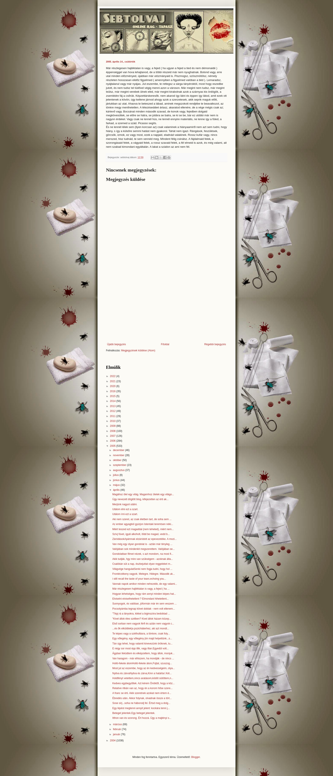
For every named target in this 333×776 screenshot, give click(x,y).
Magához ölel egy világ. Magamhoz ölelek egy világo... (143, 494)
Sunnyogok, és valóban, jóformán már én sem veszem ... (144, 603)
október (117, 460)
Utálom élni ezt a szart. (125, 509)
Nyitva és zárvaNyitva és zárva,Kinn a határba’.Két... (142, 673)
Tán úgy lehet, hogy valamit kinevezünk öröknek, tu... (142, 643)
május (116, 485)
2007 (113, 435)
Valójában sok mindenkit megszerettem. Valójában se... (143, 549)
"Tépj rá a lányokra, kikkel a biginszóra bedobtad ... (141, 613)
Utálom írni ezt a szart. (125, 514)
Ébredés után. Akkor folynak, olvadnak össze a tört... (142, 698)
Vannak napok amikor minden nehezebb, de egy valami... (144, 583)
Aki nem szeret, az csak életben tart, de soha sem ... (142, 519)
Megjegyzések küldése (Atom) (138, 350)
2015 (113, 396)
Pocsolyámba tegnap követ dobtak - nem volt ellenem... (143, 608)
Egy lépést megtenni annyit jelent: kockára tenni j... (141, 708)
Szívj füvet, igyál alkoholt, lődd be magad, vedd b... (141, 534)
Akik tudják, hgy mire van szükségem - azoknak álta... (142, 559)
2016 (113, 391)
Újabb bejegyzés (116, 344)
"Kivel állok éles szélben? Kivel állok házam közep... (141, 618)
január (117, 734)
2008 (113, 431)
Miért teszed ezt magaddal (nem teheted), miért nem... (143, 529)
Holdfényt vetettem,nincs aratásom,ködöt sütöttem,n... (142, 678)
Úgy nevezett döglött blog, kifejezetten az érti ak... (140, 499)
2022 (113, 376)
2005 (113, 445)
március (118, 724)
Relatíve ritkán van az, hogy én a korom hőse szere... (142, 688)
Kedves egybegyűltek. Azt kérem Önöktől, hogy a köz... (143, 683)
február (117, 729)
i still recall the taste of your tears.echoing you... (139, 578)
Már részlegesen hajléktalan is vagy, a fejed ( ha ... (140, 588)
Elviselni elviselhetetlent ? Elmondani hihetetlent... (140, 598)
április (116, 489)
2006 (113, 440)
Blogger (195, 757)
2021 (113, 381)
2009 (113, 425)
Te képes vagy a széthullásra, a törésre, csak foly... (141, 633)
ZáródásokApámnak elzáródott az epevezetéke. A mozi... (144, 539)
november (119, 455)
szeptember (120, 465)
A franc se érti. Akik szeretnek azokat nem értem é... (141, 693)
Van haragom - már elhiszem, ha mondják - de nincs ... (143, 658)
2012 (113, 411)
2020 (113, 386)
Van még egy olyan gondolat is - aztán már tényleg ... (142, 544)
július (116, 475)
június (116, 480)
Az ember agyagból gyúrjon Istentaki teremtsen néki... (142, 524)
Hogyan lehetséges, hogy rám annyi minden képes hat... (144, 593)
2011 (113, 416)
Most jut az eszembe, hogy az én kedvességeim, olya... (143, 668)
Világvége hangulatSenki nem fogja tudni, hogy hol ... (142, 568)
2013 (113, 406)
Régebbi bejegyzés (215, 344)
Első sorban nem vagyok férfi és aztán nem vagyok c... (143, 623)
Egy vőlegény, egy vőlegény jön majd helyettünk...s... (142, 638)
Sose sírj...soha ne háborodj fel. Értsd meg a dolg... (141, 703)
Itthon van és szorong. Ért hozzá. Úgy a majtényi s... (141, 717)
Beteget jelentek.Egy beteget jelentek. (133, 713)
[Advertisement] (166, 308)
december (119, 450)
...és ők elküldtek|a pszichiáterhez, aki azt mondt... (140, 628)
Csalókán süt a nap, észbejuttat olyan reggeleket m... (142, 563)
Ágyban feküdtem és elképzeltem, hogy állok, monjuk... (143, 653)
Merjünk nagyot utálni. (124, 504)
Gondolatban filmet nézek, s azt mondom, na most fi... (142, 553)
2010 (113, 421)
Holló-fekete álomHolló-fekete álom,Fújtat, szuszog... (142, 663)
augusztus (119, 470)
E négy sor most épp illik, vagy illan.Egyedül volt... (140, 648)
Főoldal (165, 344)
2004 (113, 740)
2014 (113, 401)
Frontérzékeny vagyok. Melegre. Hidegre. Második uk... (143, 573)
